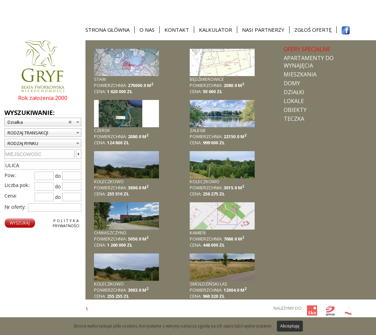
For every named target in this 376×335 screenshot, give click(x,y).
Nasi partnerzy (263, 29)
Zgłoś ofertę (313, 29)
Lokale (294, 101)
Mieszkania (300, 74)
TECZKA (294, 118)
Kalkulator (215, 29)
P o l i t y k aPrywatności (66, 223)
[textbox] (42, 165)
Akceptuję (289, 326)
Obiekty (295, 110)
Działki (294, 92)
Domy (292, 83)
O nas (147, 29)
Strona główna (107, 29)
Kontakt (176, 29)
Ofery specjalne (307, 49)
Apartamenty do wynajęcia (309, 61)
